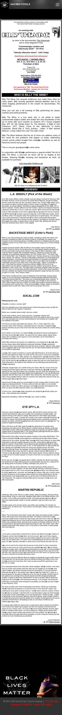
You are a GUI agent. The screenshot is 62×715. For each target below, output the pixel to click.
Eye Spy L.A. (55, 486)
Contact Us (38, 704)
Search (48, 704)
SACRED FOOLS (15, 4)
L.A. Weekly (56, 229)
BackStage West (54, 292)
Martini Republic (54, 622)
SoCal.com (56, 403)
